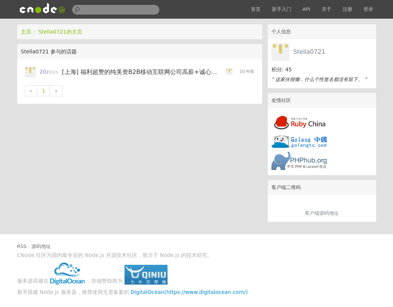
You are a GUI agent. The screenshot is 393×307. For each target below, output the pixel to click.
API (306, 9)
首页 (256, 9)
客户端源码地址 (322, 213)
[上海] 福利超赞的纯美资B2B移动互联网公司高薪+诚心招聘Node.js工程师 (142, 71)
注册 (347, 9)
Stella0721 (309, 51)
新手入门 (281, 9)
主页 (26, 32)
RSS (22, 246)
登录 (368, 9)
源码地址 (41, 246)
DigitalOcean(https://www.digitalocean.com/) (189, 292)
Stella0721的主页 (60, 32)
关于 (326, 9)
